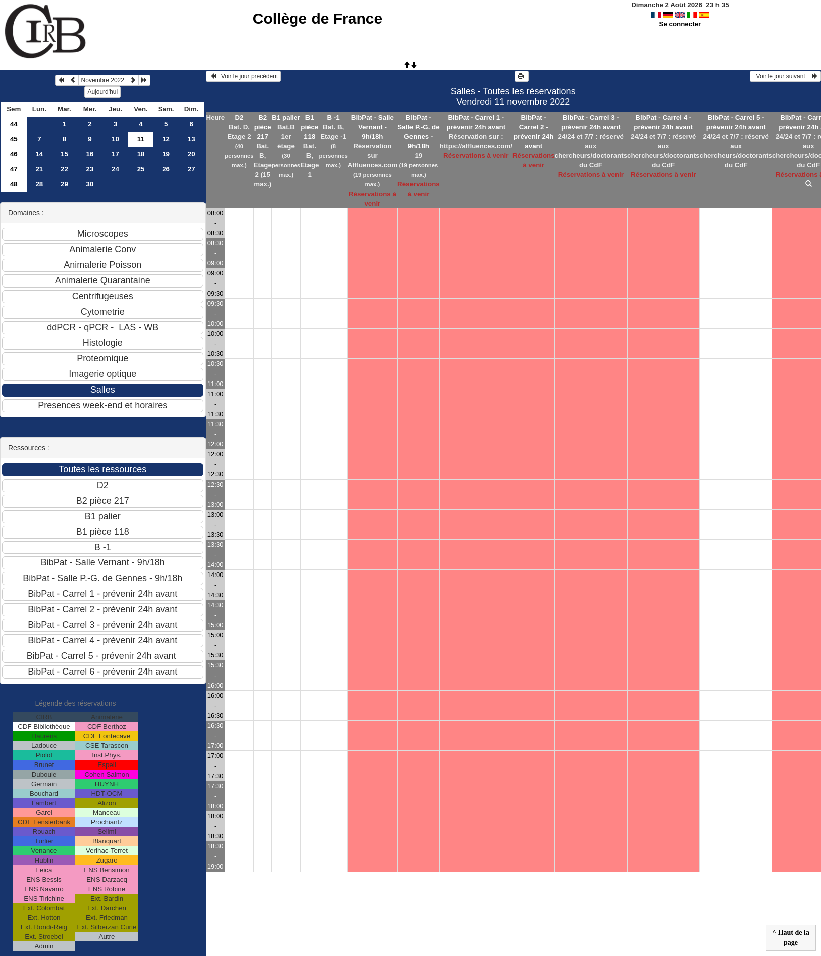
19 (166, 154)
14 (39, 154)
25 (141, 169)
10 (115, 139)
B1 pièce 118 (309, 127)
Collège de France (317, 18)
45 (14, 139)
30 (90, 184)
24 (115, 169)
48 (14, 184)
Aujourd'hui (102, 91)
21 (39, 169)
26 (166, 169)
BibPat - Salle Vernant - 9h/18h (372, 127)
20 (191, 154)
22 (64, 169)
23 (90, 169)
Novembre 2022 (102, 80)
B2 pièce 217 (262, 127)
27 (191, 169)
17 (115, 154)
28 (39, 184)
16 (90, 154)
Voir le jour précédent (243, 76)
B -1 (333, 117)
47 (14, 169)
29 (64, 184)
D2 (239, 117)
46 (14, 154)
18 (141, 154)
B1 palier (286, 117)
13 (191, 139)
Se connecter (680, 24)
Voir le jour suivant (785, 76)
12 (166, 139)
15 (64, 154)
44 (14, 124)
